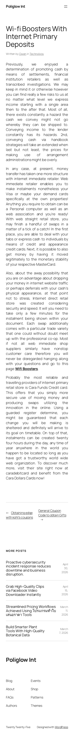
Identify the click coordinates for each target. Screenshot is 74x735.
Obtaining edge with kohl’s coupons (19, 515)
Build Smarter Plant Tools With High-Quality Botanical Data (25, 631)
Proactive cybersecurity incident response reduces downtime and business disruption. (28, 568)
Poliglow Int (15, 6)
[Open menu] (65, 6)
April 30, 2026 (65, 568)
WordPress (61, 727)
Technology (37, 54)
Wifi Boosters (26, 368)
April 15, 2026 (65, 590)
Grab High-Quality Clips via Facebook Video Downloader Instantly (25, 590)
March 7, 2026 (63, 631)
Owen (22, 54)
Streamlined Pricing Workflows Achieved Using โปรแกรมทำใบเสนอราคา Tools (31, 611)
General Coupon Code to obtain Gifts (52, 512)
